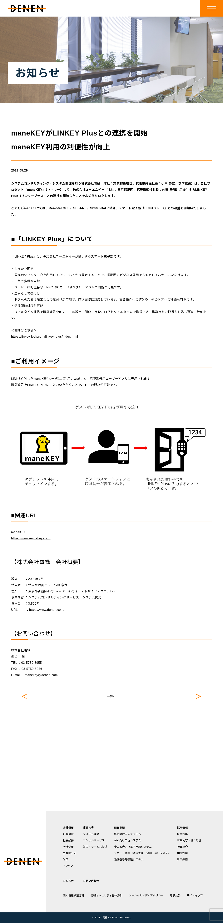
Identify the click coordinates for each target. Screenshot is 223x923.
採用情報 (182, 827)
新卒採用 (182, 859)
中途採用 (182, 853)
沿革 (65, 859)
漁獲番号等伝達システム (129, 859)
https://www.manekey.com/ (30, 538)
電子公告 (175, 895)
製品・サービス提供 (95, 846)
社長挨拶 (68, 840)
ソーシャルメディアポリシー (146, 895)
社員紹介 (182, 846)
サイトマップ (195, 895)
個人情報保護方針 (73, 895)
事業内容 (88, 827)
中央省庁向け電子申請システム (133, 846)
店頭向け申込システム (127, 834)
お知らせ (68, 880)
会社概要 (68, 827)
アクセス (68, 865)
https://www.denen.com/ (46, 609)
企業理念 (68, 834)
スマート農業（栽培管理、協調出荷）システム (142, 853)
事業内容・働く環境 (189, 840)
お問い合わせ (91, 880)
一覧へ (111, 696)
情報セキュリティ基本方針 (107, 895)
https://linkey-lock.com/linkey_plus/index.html (44, 336)
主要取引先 (69, 853)
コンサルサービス (94, 840)
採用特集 (182, 834)
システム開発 (91, 834)
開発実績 (119, 827)
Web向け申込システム (127, 840)
